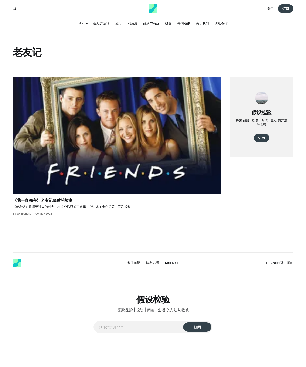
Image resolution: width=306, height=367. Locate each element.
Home (83, 23)
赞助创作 (221, 23)
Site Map (171, 263)
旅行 (118, 23)
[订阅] (197, 327)
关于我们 (202, 23)
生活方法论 (101, 23)
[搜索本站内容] (14, 8)
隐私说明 (152, 263)
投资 (168, 23)
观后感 (132, 23)
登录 (270, 8)
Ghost (275, 263)
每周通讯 (183, 23)
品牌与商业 (151, 23)
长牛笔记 (134, 263)
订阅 (285, 9)
